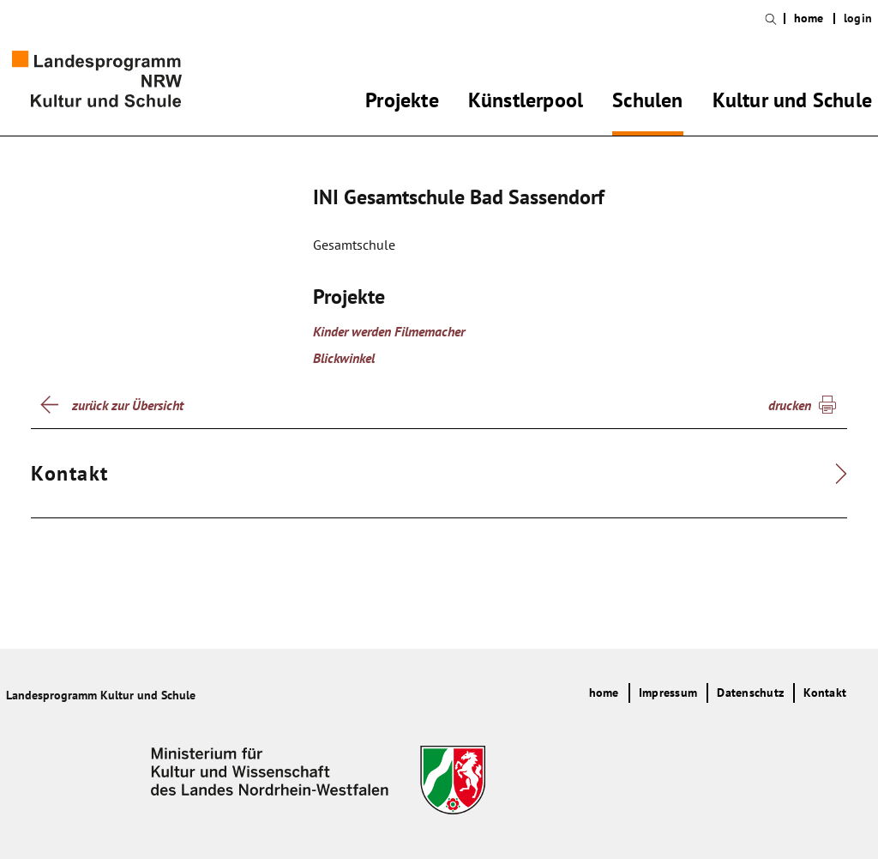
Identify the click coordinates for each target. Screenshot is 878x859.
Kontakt (824, 692)
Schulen (647, 103)
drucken (789, 405)
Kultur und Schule (792, 103)
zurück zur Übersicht (127, 405)
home (809, 18)
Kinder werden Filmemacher (389, 331)
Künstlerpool (525, 103)
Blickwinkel (344, 357)
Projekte (402, 103)
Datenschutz (750, 692)
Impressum (668, 692)
